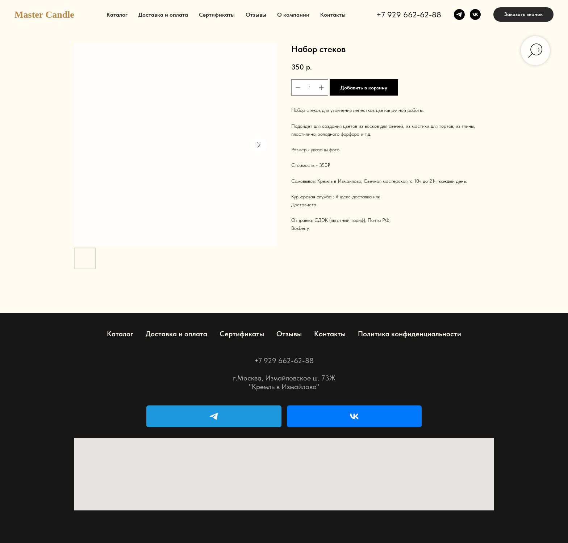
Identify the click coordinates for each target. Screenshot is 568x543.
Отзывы (256, 14)
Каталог (117, 14)
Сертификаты (217, 14)
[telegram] (459, 14)
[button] (523, 14)
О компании (293, 14)
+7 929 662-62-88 (408, 14)
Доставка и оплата (163, 14)
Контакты (333, 14)
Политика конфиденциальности (409, 333)
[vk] (475, 14)
